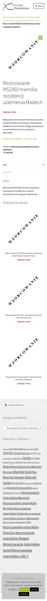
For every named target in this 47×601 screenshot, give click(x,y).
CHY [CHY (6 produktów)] (31, 453)
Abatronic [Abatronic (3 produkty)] (5, 449)
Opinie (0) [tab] (7, 172)
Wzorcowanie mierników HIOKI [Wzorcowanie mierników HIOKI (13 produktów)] (17, 522)
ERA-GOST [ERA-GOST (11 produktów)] (18, 458)
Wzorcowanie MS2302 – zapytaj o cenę (20, 138)
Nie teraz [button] (34, 589)
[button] (40, 38)
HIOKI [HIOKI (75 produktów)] (27, 458)
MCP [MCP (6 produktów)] (29, 462)
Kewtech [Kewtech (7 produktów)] (6, 462)
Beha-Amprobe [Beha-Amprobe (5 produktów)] (28, 449)
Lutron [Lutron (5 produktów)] (25, 462)
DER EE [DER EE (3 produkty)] (39, 453)
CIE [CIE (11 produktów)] (34, 453)
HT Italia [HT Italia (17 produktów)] (35, 458)
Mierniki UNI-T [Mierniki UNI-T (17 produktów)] (18, 483)
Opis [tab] (5, 164)
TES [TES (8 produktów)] (14, 493)
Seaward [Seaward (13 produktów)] (37, 483)
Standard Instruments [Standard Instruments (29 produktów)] (19, 487)
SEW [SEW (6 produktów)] (4, 488)
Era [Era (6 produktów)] (11, 458)
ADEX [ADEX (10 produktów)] (11, 449)
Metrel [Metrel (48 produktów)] (7, 467)
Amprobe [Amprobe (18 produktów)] (18, 448)
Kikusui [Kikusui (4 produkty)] (12, 462)
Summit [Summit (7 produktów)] (35, 488)
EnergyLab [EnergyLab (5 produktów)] (6, 459)
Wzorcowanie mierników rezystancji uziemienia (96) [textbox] (24, 428)
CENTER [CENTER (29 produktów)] (7, 453)
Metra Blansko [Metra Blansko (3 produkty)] (36, 462)
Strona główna (9, 17)
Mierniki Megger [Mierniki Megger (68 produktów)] (14, 477)
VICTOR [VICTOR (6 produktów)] (18, 493)
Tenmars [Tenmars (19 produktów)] (7, 492)
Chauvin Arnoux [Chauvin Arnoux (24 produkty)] (21, 453)
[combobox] (23, 428)
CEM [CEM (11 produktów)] (36, 449)
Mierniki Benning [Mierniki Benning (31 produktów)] (21, 466)
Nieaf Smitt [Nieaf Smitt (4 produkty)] (29, 483)
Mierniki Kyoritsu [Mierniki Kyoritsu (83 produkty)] (25, 472)
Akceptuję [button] (24, 589)
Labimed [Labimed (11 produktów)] (19, 462)
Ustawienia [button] (24, 594)
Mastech (9, 152)
